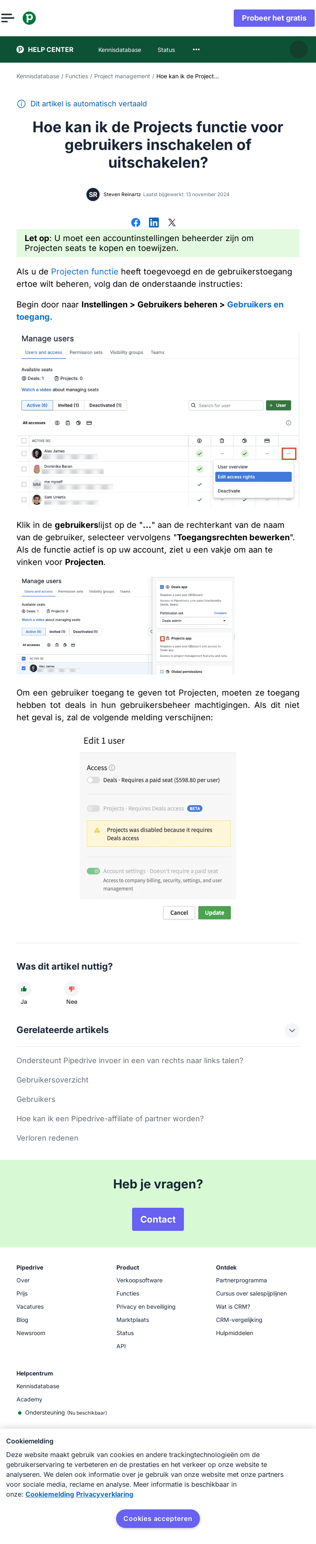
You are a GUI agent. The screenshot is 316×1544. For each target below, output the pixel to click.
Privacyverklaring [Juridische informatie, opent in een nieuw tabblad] (104, 1494)
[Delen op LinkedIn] (154, 223)
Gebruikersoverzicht (52, 1079)
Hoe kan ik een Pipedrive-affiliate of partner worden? (110, 1118)
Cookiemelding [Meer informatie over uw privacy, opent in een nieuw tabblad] (50, 1494)
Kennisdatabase (37, 76)
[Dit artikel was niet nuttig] (71, 989)
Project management (122, 76)
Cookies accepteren (157, 1518)
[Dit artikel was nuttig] (23, 989)
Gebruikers (36, 1099)
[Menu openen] (23, 18)
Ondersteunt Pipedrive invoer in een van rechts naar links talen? (129, 1060)
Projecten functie (84, 271)
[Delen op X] (172, 223)
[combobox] (196, 49)
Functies (76, 76)
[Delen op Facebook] (136, 223)
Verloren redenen (47, 1138)
